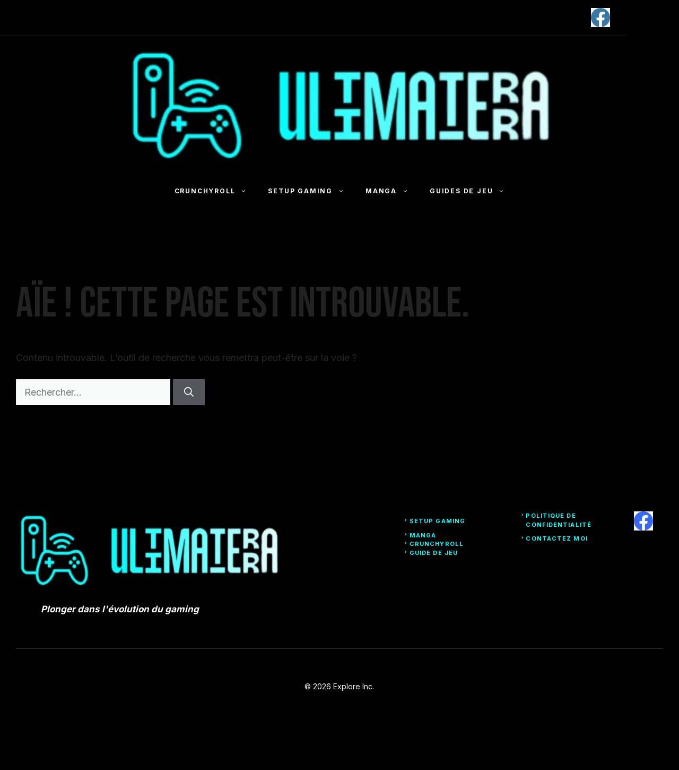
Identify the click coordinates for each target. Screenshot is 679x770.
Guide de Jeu (434, 553)
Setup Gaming (311, 191)
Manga (392, 191)
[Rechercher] (189, 392)
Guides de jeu (472, 191)
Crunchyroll (216, 191)
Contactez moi (556, 538)
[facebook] (600, 17)
